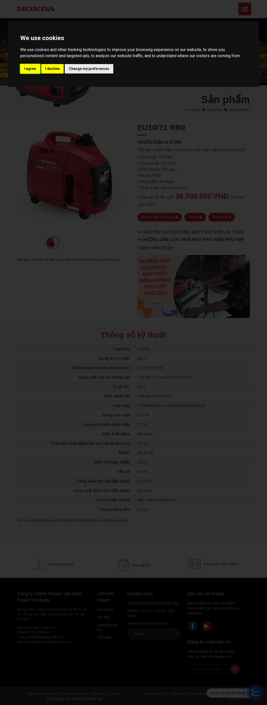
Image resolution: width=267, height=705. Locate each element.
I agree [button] (30, 69)
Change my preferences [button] (89, 69)
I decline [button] (52, 69)
